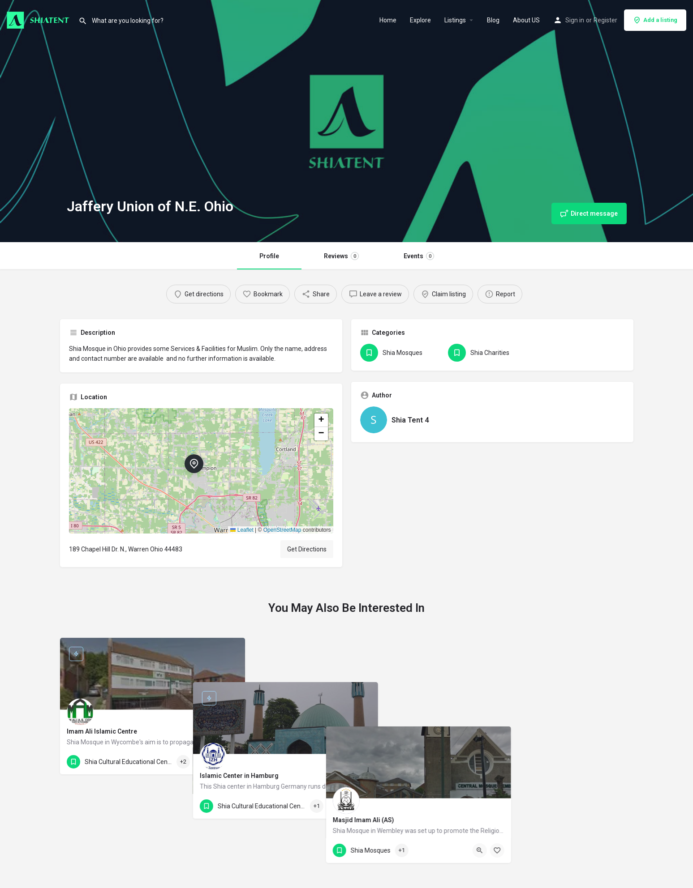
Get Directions (307, 549)
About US (526, 20)
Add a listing (655, 20)
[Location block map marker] (194, 463)
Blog (493, 20)
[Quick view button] (214, 762)
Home (387, 20)
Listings (455, 20)
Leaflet (241, 530)
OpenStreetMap (282, 530)
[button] (201, 471)
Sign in (574, 20)
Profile (269, 256)
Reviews (341, 256)
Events (419, 256)
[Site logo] (39, 19)
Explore (420, 20)
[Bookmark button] (231, 762)
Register (605, 20)
